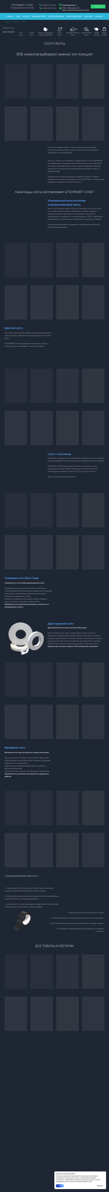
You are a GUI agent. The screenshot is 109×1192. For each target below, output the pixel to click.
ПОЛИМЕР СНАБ (22, 5)
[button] (98, 6)
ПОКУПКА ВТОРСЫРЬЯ (56, 16)
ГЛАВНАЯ (10, 16)
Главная (7, 22)
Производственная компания (22, 8)
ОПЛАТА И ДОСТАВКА (74, 16)
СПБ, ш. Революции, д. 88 (70, 8)
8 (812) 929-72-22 (49, 8)
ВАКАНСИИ (88, 16)
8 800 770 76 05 (49, 5)
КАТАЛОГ (26, 16)
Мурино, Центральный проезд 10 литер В (75, 10)
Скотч (24, 22)
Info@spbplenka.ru (69, 5)
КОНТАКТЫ (99, 16)
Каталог (15, 22)
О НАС (18, 16)
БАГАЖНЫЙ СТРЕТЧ (39, 16)
